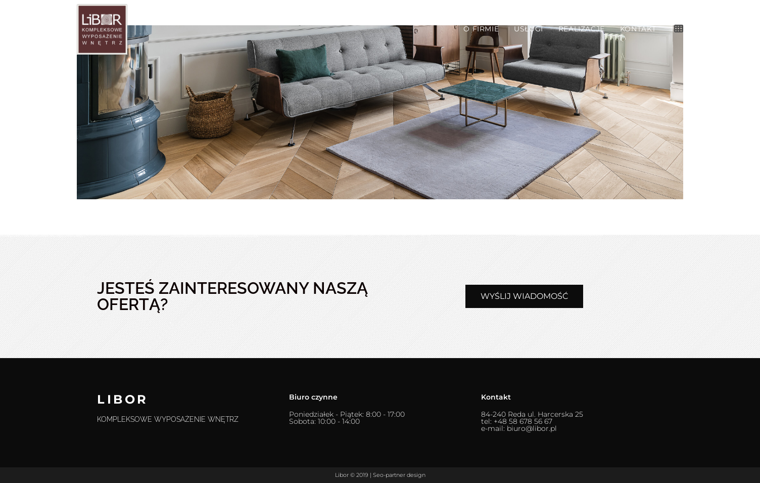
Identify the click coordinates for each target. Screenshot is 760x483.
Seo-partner (389, 474)
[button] (524, 296)
